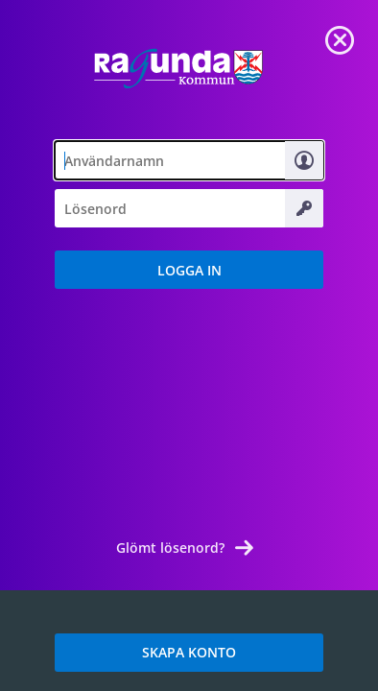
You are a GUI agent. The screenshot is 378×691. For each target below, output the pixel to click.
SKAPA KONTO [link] (189, 652)
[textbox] (189, 160)
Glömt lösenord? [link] (170, 547)
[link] (339, 38)
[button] (189, 269)
